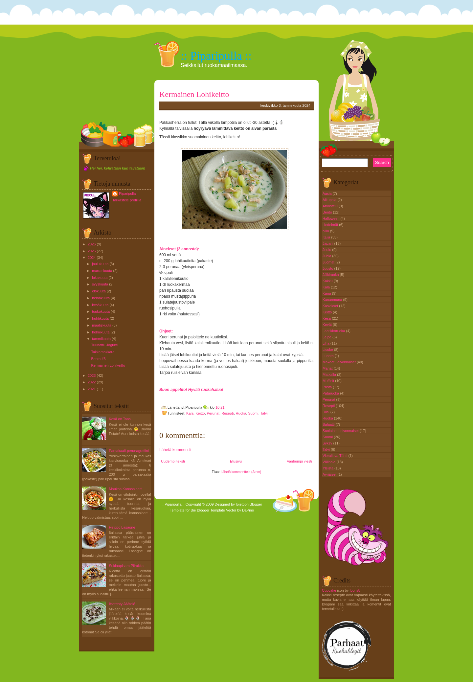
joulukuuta (100, 264)
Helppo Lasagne (122, 527)
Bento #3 (98, 359)
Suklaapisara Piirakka (126, 566)
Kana (327, 293)
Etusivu (236, 461)
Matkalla (330, 374)
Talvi (264, 413)
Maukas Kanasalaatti (125, 489)
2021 (92, 389)
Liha (326, 343)
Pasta (328, 387)
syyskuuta (100, 284)
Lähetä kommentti (175, 449)
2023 (92, 375)
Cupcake (329, 590)
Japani (328, 243)
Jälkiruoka (331, 275)
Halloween (331, 218)
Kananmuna (333, 300)
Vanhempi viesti (299, 461)
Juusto (328, 268)
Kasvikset (331, 306)
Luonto (329, 356)
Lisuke (328, 350)
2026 (92, 244)
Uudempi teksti (173, 461)
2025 (92, 251)
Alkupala (330, 200)
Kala (189, 413)
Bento (328, 212)
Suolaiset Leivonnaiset (341, 431)
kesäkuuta (100, 305)
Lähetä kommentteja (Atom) (241, 472)
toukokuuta (101, 311)
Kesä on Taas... (121, 419)
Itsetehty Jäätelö (122, 604)
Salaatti (329, 424)
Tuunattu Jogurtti (104, 345)
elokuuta (99, 291)
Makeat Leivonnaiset (340, 362)
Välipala (329, 462)
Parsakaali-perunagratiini (129, 451)
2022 (92, 382)
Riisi (326, 412)
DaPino (248, 510)
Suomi (253, 413)
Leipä (327, 337)
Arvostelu (331, 206)
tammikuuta (101, 339)
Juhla (327, 256)
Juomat (329, 262)
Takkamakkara (102, 352)
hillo (326, 231)
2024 (92, 258)
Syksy (328, 443)
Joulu (327, 250)
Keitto (200, 413)
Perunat (213, 413)
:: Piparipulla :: (216, 55)
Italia (327, 237)
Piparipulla (127, 193)
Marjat (328, 368)
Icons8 (354, 590)
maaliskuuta (101, 325)
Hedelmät (331, 225)
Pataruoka (331, 393)
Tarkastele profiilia (126, 200)
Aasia (328, 193)
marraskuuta (102, 271)
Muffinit (329, 381)
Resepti (227, 413)
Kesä (327, 318)
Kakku (328, 281)
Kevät (328, 325)
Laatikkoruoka (334, 331)
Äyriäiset (330, 474)
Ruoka (241, 413)
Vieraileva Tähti (335, 456)
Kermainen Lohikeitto (108, 365)
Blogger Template (211, 510)
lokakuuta (99, 278)
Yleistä (328, 468)
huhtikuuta (100, 318)
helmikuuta (100, 332)
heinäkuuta (101, 298)
